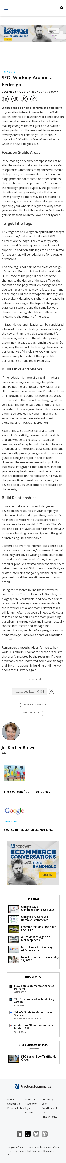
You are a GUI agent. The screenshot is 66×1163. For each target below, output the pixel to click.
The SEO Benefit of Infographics (27, 792)
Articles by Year (47, 1101)
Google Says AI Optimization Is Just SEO (31, 909)
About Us (12, 1099)
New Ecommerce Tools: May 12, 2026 (33, 959)
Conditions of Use (49, 1110)
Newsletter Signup (30, 1106)
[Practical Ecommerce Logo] (33, 8)
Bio (4, 752)
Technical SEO (9, 72)
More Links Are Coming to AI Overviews (32, 949)
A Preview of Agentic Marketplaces (29, 939)
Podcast (29, 1112)
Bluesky (38, 1134)
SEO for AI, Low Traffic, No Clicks (32, 1059)
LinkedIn (21, 1134)
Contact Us (13, 1103)
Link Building (11, 821)
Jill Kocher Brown (45, 91)
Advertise (29, 1099)
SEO (6, 783)
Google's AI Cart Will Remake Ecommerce (28, 919)
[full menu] (6, 9)
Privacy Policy (49, 1116)
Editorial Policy (15, 1108)
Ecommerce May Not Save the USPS (32, 929)
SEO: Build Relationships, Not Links (28, 830)
